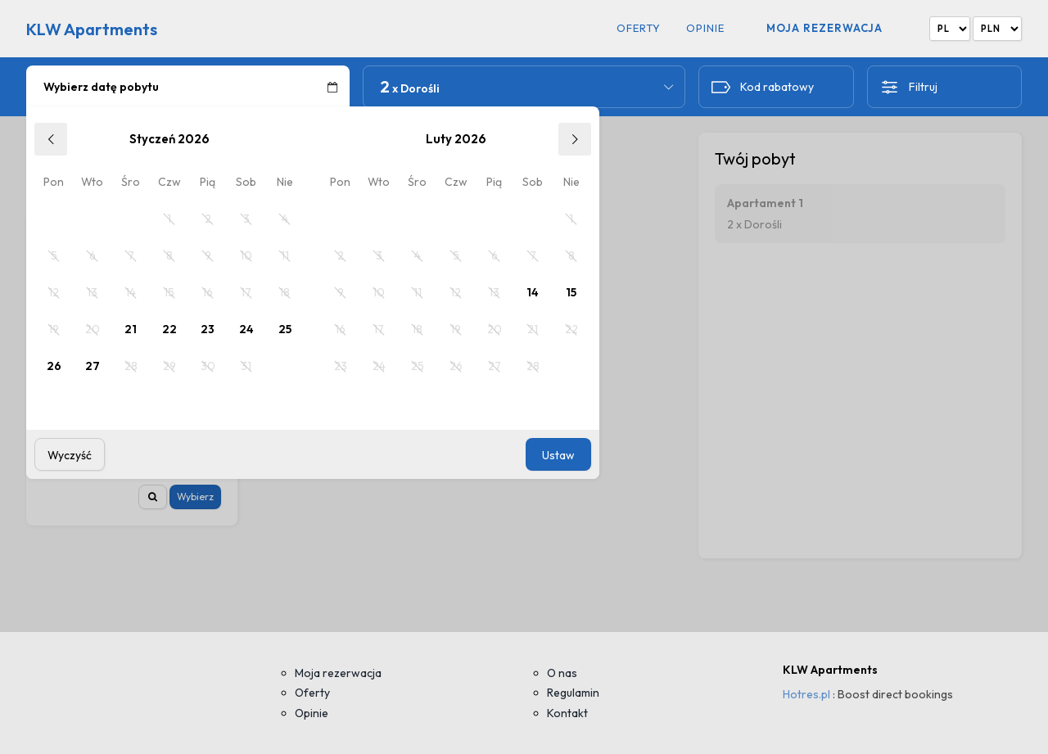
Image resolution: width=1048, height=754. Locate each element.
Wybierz (195, 496)
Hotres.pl (806, 694)
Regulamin (573, 692)
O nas (562, 673)
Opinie (705, 28)
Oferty (639, 28)
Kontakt (567, 713)
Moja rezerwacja (824, 27)
